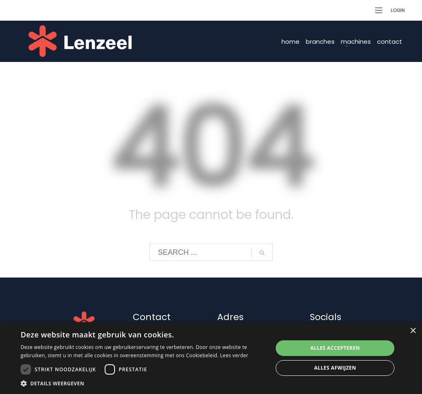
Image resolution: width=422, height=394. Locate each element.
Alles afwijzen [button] (335, 367)
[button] (143, 383)
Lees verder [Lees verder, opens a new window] (234, 355)
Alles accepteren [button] (335, 347)
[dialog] (211, 358)
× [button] (413, 331)
